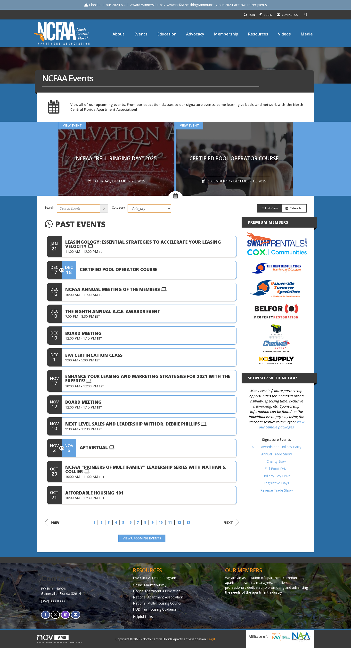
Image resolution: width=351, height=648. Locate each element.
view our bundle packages (281, 424)
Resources (258, 34)
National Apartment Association (158, 597)
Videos (284, 34)
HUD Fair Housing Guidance (155, 609)
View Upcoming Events (142, 538)
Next (231, 522)
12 (179, 522)
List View (269, 208)
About (118, 34)
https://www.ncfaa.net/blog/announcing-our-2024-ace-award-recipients (211, 4)
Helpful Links (143, 616)
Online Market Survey (149, 585)
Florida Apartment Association (156, 591)
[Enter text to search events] (78, 208)
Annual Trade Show (276, 454)
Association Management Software (59, 639)
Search (49, 207)
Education (166, 34)
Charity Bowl (276, 461)
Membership (226, 34)
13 (188, 522)
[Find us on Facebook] (45, 615)
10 (161, 522)
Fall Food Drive (276, 468)
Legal (211, 639)
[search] (104, 208)
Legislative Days (276, 483)
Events (140, 34)
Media (307, 34)
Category (118, 207)
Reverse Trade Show (276, 490)
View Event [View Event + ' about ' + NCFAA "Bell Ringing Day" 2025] (72, 125)
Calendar (294, 208)
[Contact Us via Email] (75, 615)
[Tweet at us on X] (55, 615)
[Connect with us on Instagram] (65, 615)
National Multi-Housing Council (157, 603)
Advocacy (195, 34)
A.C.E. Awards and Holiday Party (276, 446)
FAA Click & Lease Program (154, 577)
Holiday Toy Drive (276, 476)
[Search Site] (306, 15)
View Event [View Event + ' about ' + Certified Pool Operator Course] (189, 125)
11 (170, 522)
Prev (52, 522)
